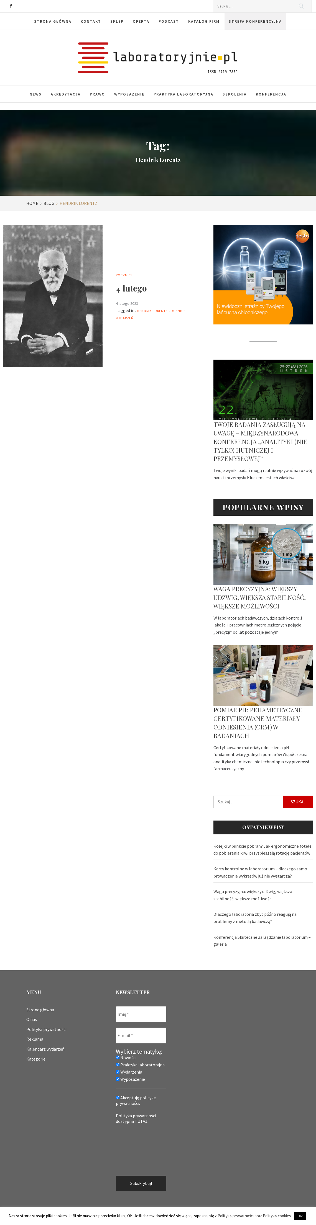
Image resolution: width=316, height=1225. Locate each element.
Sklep (117, 21)
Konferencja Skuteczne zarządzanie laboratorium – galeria (262, 940)
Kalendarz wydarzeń (45, 1049)
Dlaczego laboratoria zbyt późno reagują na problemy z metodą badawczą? (255, 917)
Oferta (141, 21)
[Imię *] (141, 1014)
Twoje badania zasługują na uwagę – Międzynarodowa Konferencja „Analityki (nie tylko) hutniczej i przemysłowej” (260, 441)
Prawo (97, 94)
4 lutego (131, 288)
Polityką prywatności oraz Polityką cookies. (255, 1215)
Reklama (34, 1039)
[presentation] (138, 1149)
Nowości (126, 1057)
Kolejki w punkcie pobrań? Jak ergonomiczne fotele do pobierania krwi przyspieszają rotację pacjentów (262, 849)
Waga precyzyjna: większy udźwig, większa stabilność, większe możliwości (259, 597)
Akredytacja (66, 94)
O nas (31, 1019)
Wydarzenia (129, 1072)
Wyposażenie (129, 94)
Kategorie (35, 1059)
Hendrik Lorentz (152, 311)
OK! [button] (300, 1216)
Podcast (169, 21)
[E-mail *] (141, 1035)
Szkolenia (235, 94)
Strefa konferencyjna (255, 21)
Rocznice (124, 275)
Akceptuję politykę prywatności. (136, 1100)
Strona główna (53, 21)
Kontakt (91, 21)
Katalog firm (204, 21)
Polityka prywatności (46, 1029)
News (36, 94)
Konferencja (271, 94)
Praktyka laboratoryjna (183, 94)
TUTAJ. (141, 1121)
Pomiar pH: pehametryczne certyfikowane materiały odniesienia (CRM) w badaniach (257, 722)
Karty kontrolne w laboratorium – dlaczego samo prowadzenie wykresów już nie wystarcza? (260, 872)
